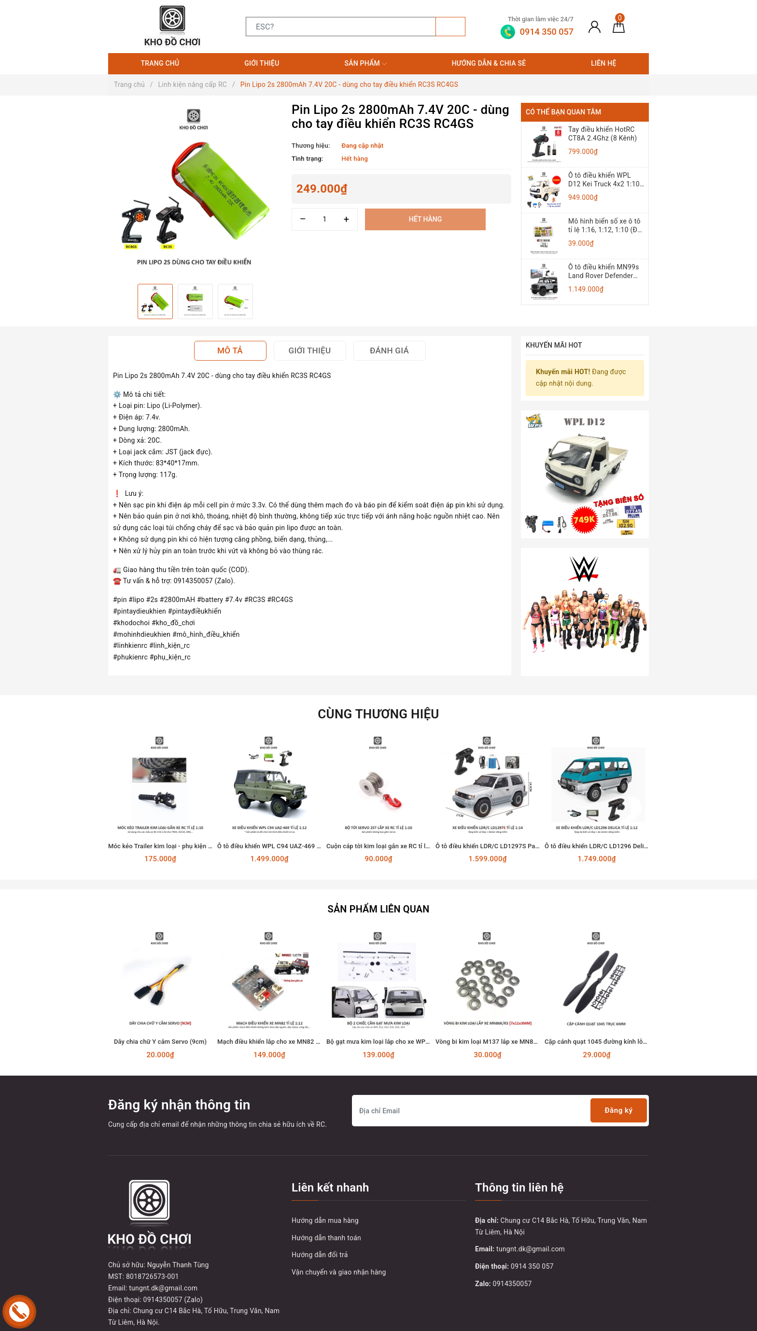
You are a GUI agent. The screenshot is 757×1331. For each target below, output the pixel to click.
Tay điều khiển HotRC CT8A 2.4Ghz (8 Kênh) (602, 134)
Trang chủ (159, 63)
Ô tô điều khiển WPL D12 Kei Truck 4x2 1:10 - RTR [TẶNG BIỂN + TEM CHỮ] (606, 179)
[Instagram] (176, 1274)
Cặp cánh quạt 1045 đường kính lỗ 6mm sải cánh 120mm (626, 1030)
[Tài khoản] (595, 26)
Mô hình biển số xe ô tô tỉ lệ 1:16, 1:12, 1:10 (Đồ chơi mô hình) (604, 225)
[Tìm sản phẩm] (341, 26)
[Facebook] (116, 1274)
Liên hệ (603, 63)
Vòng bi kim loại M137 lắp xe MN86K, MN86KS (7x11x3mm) (521, 1030)
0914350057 (512, 1272)
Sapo (539, 1320)
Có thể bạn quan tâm (563, 112)
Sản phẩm (365, 64)
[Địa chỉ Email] (500, 1099)
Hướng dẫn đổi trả (320, 1243)
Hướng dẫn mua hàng (325, 1209)
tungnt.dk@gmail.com (530, 1238)
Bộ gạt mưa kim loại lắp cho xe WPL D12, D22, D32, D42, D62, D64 (420, 1030)
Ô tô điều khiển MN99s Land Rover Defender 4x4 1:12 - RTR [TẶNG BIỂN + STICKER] (603, 271)
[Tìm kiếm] (450, 26)
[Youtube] (156, 1274)
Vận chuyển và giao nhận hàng (339, 1260)
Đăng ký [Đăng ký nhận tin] (617, 1099)
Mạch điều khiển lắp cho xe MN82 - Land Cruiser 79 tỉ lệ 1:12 (304, 1030)
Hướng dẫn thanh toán (326, 1226)
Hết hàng (425, 219)
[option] (195, 190)
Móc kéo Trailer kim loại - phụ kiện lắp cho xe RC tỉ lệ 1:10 (190, 836)
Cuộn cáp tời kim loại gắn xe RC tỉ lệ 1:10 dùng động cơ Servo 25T (420, 836)
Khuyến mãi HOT (554, 345)
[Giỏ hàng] (619, 26)
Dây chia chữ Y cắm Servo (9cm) (160, 1030)
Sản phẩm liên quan (378, 898)
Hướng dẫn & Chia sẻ (489, 63)
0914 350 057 (532, 1255)
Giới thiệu (261, 63)
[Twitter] (136, 1274)
